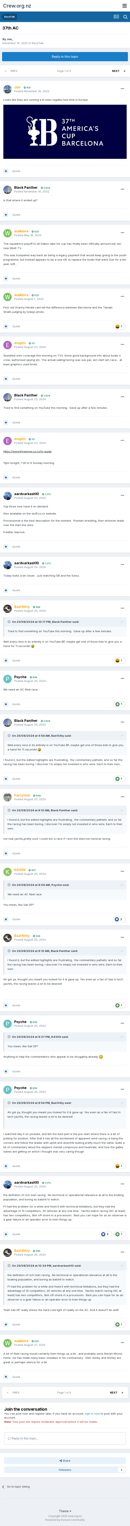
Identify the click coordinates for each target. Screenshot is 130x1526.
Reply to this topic (65, 56)
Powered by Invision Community (65, 1519)
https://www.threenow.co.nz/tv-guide (27, 451)
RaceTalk (38, 43)
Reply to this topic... (23, 1438)
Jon (9, 39)
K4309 (56, 1036)
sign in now (92, 1413)
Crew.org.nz (17, 6)
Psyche (20, 677)
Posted (31, 91)
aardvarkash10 (26, 494)
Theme (65, 1511)
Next (116, 71)
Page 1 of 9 (64, 71)
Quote (16, 171)
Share (65, 1460)
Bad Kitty (57, 735)
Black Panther (26, 187)
